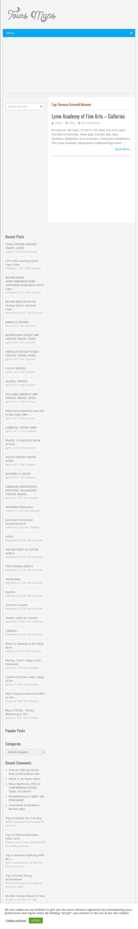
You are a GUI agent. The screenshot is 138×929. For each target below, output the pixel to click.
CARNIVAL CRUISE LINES (21, 427)
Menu (10, 32)
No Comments (91, 122)
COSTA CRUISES (15, 368)
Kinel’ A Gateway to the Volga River (24, 645)
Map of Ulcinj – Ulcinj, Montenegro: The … (19, 712)
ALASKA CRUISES (16, 381)
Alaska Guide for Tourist (21, 617)
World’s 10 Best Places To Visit (25, 896)
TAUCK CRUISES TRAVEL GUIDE (21, 459)
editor (59, 122)
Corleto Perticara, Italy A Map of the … (24, 679)
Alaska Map (12, 579)
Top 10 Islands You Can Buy (23, 818)
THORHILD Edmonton (19, 507)
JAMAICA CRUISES (17, 322)
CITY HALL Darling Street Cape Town (21, 262)
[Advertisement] (69, 67)
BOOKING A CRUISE (17, 473)
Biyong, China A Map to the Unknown (23, 662)
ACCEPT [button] (35, 920)
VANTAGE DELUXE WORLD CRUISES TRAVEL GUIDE (22, 353)
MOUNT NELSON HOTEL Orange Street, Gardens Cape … (20, 305)
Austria (10, 592)
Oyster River (33, 778)
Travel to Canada (16, 604)
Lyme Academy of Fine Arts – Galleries (88, 116)
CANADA (11, 630)
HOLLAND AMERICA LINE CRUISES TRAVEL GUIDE (21, 396)
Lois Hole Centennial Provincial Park (19, 522)
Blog (72, 122)
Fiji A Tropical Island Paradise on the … (25, 695)
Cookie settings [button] (16, 920)
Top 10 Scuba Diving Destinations (18, 877)
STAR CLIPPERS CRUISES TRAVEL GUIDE (21, 246)
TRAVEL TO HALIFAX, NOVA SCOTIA (22, 442)
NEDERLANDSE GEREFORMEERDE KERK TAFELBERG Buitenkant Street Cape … (24, 283)
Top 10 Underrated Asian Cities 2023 (21, 836)
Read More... (124, 149)
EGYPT (9, 536)
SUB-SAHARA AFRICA (19, 566)
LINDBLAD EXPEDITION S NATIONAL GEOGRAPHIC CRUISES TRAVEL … (21, 490)
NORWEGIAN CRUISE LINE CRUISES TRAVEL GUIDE (22, 337)
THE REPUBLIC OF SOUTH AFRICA (21, 551)
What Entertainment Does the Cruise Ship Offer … (24, 412)
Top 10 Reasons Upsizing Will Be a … (24, 857)
